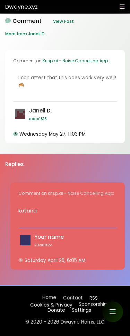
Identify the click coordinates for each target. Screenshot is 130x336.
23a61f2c (43, 245)
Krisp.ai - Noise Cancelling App (75, 61)
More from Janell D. (25, 34)
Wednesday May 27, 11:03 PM (52, 134)
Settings (81, 310)
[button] (112, 311)
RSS (93, 297)
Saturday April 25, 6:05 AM (55, 260)
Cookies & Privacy (51, 304)
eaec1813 (38, 118)
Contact (73, 298)
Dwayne (21, 7)
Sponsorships (93, 303)
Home (49, 297)
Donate (56, 310)
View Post (63, 21)
